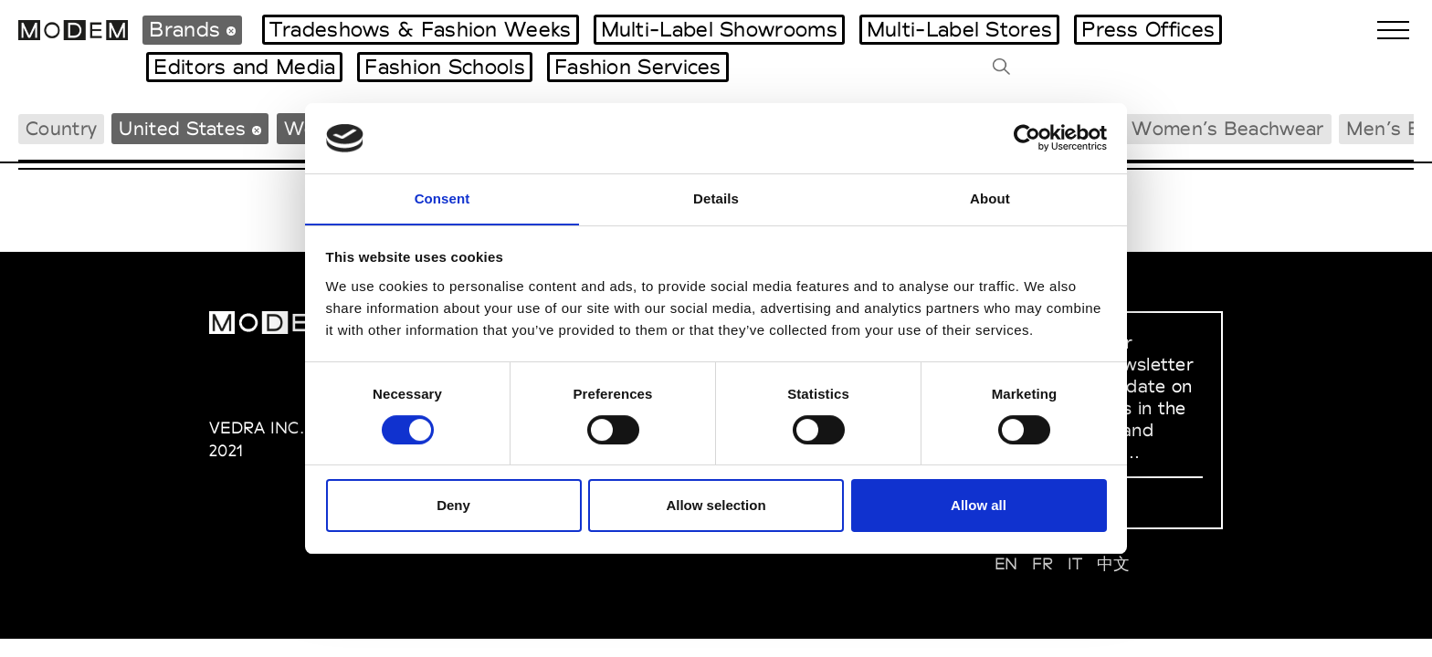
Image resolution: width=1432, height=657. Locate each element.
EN (1006, 563)
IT (1075, 563)
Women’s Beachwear (1227, 128)
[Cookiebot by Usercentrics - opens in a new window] (1027, 137)
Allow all (978, 506)
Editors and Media (244, 66)
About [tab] (990, 197)
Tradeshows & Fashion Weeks (420, 29)
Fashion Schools (444, 66)
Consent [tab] (442, 197)
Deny (453, 506)
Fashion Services (637, 66)
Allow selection (715, 506)
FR (1043, 563)
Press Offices (1148, 29)
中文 (1114, 563)
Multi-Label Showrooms (719, 29)
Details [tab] (716, 197)
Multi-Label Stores (959, 29)
